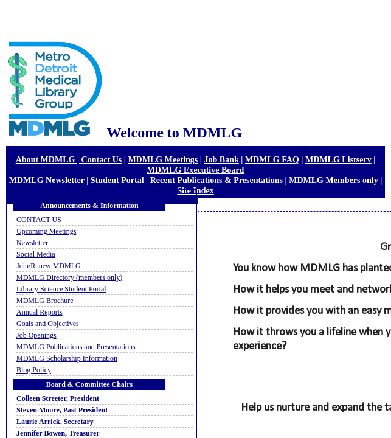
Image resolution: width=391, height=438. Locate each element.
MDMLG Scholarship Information (66, 358)
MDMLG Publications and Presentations (76, 346)
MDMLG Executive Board (195, 170)
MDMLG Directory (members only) (69, 277)
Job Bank (221, 159)
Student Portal (117, 180)
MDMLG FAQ (272, 159)
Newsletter (32, 242)
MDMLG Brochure (45, 300)
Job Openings (36, 335)
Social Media (35, 254)
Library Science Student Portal (61, 289)
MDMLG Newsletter (47, 180)
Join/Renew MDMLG (48, 266)
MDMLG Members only (333, 180)
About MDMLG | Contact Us (69, 159)
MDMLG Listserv (338, 159)
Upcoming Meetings (46, 231)
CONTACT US (38, 219)
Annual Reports (39, 312)
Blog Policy (33, 370)
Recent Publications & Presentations (216, 180)
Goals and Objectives (47, 323)
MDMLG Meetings (163, 159)
